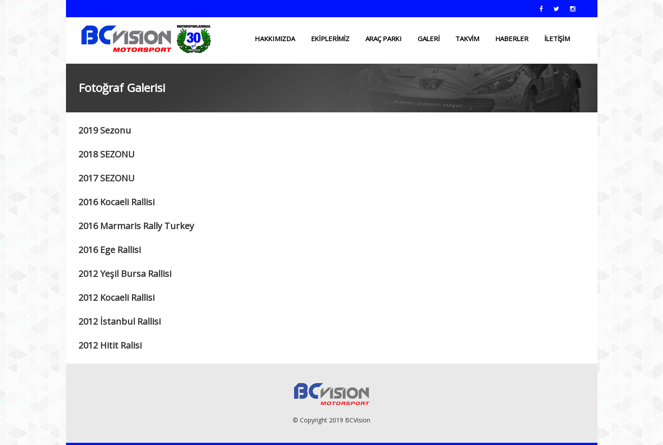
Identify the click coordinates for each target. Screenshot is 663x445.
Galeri (428, 38)
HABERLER (511, 38)
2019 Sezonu (104, 130)
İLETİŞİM (557, 38)
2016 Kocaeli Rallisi (116, 202)
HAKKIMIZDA (275, 38)
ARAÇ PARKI (383, 38)
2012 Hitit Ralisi (110, 345)
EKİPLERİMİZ (330, 38)
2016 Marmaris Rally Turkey (136, 226)
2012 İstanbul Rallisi (119, 321)
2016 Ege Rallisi (109, 250)
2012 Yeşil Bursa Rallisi (124, 274)
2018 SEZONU (106, 154)
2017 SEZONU (106, 178)
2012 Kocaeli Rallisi (116, 297)
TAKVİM (467, 38)
